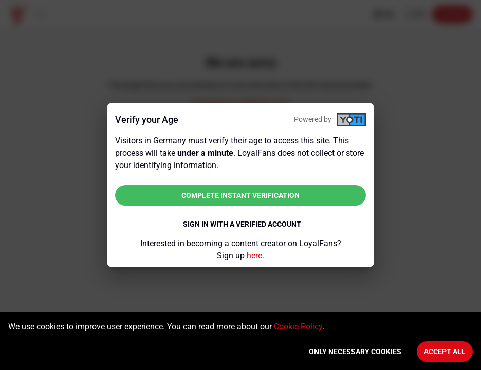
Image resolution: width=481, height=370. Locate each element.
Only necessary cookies (355, 351)
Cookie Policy (298, 326)
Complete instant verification (240, 195)
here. (255, 256)
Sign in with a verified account (242, 224)
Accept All (445, 351)
